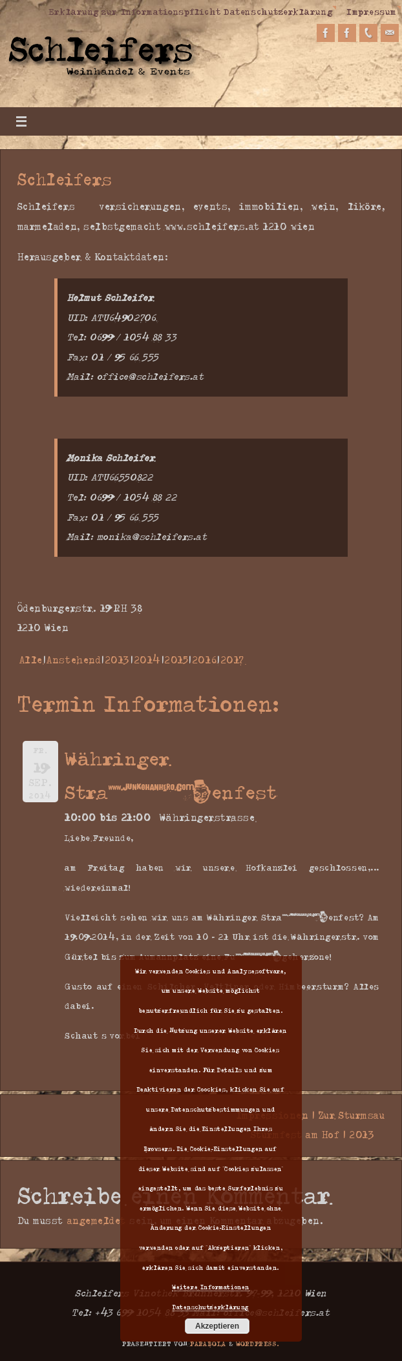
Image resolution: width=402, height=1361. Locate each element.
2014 (147, 660)
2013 (117, 660)
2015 (176, 660)
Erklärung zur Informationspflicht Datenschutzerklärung (190, 11)
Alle (31, 660)
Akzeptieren (217, 1326)
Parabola (208, 1343)
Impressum (371, 11)
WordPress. (258, 1343)
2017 (232, 660)
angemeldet (96, 1220)
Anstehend (74, 660)
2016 (205, 660)
